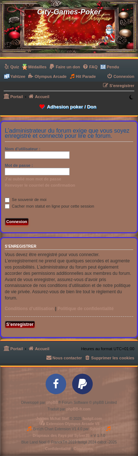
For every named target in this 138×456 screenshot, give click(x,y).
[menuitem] (11, 66)
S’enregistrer (19, 324)
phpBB (52, 403)
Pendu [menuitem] (113, 67)
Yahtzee (17, 76)
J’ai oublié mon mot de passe (33, 179)
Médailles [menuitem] (37, 67)
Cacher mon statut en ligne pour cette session (49, 206)
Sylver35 (97, 429)
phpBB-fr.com (78, 409)
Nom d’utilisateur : (22, 149)
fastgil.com (92, 419)
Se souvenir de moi (25, 199)
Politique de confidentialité (85, 308)
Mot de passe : (19, 165)
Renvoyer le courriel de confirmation (40, 185)
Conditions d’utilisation (29, 308)
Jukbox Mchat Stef (52, 419)
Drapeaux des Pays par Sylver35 (61, 436)
